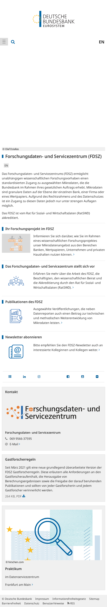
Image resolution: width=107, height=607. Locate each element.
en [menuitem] (101, 42)
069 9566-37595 (21, 439)
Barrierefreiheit (11, 603)
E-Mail (15, 444)
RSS (71, 603)
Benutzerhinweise (53, 603)
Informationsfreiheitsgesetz (69, 599)
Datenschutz (31, 603)
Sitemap (94, 599)
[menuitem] (4, 42)
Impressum (42, 599)
